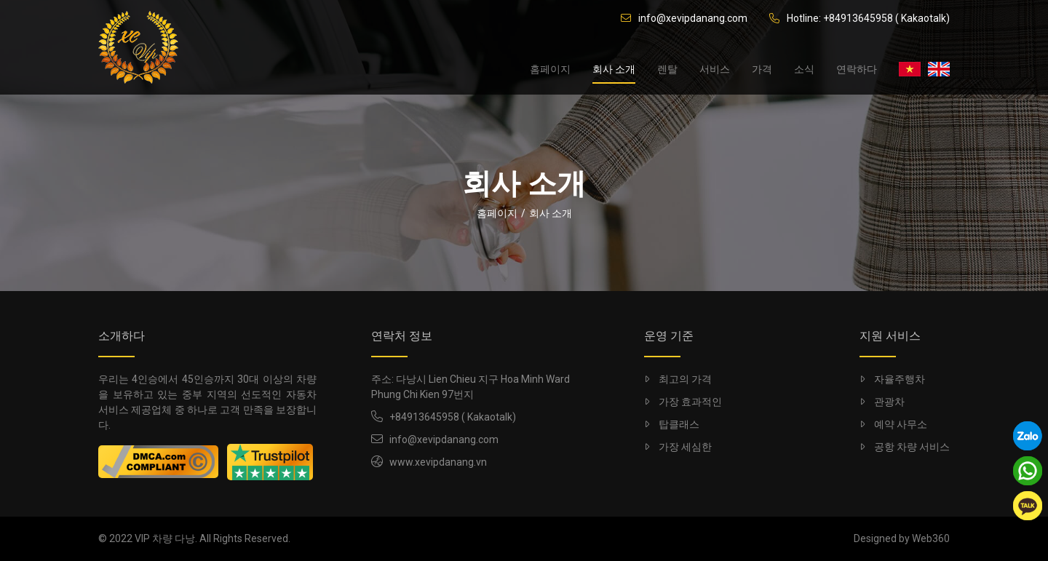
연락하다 (856, 69)
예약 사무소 (893, 424)
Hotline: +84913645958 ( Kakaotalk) (859, 18)
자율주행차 (892, 379)
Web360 (931, 538)
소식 (804, 69)
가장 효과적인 (683, 401)
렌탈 (667, 69)
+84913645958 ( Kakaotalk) (452, 417)
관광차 (882, 401)
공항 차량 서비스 (905, 447)
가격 (762, 69)
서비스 (714, 69)
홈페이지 (550, 69)
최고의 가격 (678, 379)
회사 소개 (613, 69)
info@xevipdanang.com (684, 18)
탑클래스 (671, 424)
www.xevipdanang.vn (438, 462)
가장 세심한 (678, 447)
